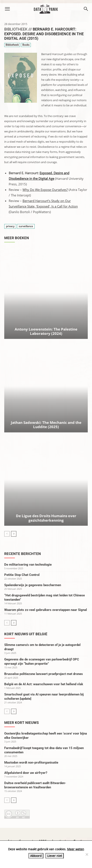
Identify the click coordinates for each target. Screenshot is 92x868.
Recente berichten (22, 554)
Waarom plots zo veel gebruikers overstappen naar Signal (45, 610)
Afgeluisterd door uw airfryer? (25, 773)
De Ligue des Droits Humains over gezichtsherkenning (46, 518)
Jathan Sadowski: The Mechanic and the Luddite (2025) (46, 424)
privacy (10, 226)
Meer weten (75, 849)
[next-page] (13, 534)
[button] (7, 9)
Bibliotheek (12, 45)
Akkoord (36, 856)
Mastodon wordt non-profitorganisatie (31, 762)
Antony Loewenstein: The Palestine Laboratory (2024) (46, 331)
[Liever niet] (87, 854)
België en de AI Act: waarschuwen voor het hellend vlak (43, 684)
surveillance (26, 226)
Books (26, 45)
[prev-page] (7, 534)
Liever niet (54, 856)
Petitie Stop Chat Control (22, 575)
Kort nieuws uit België (25, 634)
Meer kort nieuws (21, 722)
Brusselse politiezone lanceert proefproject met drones (43, 674)
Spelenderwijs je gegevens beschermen (32, 585)
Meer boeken (16, 238)
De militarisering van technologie (28, 564)
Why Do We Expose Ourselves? (45, 189)
